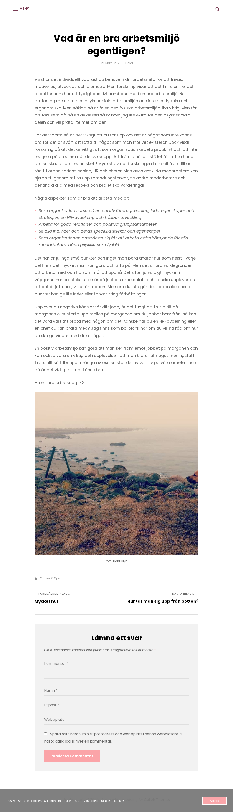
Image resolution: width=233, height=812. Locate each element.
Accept (214, 801)
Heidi (129, 63)
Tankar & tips (50, 578)
